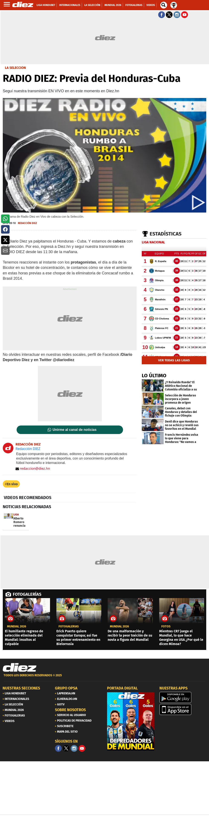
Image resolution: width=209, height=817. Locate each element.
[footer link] (104, 677)
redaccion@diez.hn (33, 468)
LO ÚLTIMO (154, 375)
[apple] (183, 709)
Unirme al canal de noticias (74, 429)
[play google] (183, 697)
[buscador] (163, 5)
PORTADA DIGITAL (122, 688)
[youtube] (82, 748)
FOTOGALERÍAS (27, 594)
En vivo (12, 484)
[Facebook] (58, 748)
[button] (5, 218)
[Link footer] (20, 667)
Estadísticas (166, 234)
